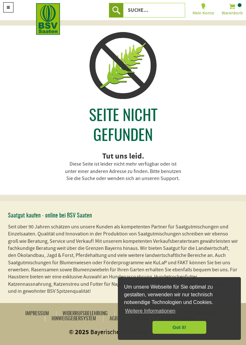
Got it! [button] (179, 327)
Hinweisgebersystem (74, 318)
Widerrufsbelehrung (85, 313)
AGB (114, 318)
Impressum (37, 313)
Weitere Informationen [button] (150, 311)
